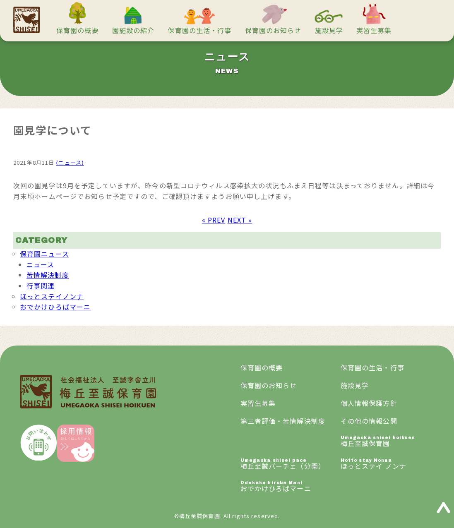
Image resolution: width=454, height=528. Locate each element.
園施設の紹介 (133, 30)
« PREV (214, 220)
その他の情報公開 (369, 421)
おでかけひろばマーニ (55, 307)
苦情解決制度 (47, 275)
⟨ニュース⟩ (70, 162)
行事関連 (40, 285)
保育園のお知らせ (273, 30)
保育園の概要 (77, 30)
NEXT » (240, 220)
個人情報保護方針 (369, 403)
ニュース (40, 264)
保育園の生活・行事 (199, 30)
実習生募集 (374, 30)
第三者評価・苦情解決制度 (282, 421)
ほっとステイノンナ (52, 296)
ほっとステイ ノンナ (391, 464)
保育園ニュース (44, 254)
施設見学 (329, 30)
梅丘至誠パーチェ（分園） (290, 464)
